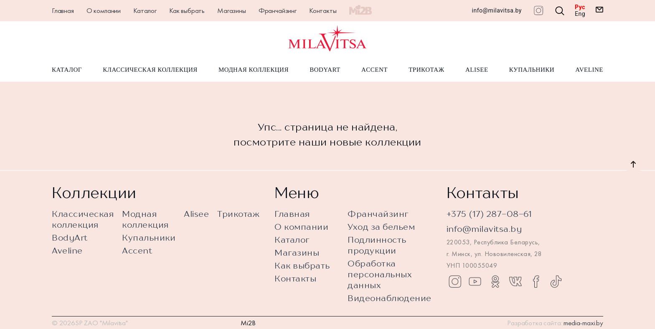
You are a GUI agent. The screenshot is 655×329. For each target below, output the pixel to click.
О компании (103, 10)
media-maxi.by (583, 323)
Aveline (589, 70)
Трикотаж (426, 70)
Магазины (231, 10)
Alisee (476, 70)
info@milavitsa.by (497, 10)
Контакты (323, 10)
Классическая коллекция (150, 70)
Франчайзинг (278, 10)
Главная (63, 10)
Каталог (145, 10)
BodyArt (325, 70)
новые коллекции (375, 142)
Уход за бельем (381, 226)
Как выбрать (187, 10)
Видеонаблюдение (390, 298)
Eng (580, 13)
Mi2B (248, 323)
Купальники (531, 70)
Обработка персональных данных (380, 274)
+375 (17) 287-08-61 (489, 213)
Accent (374, 70)
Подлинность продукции (377, 245)
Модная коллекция (253, 70)
